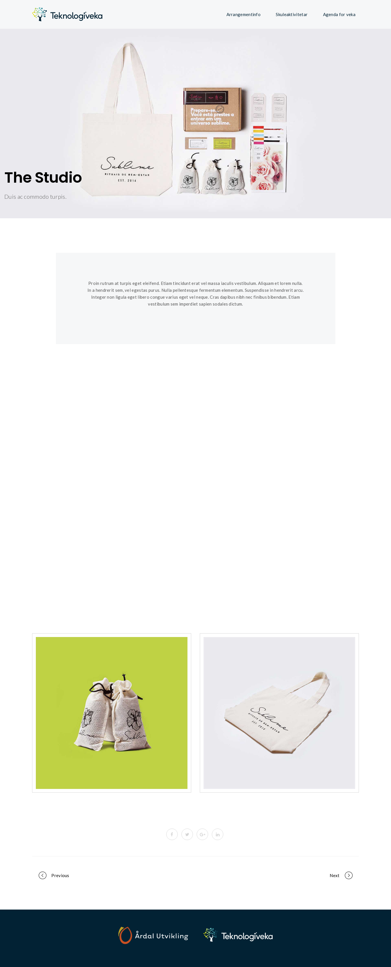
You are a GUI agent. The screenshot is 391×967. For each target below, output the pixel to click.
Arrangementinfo (243, 14)
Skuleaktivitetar (292, 14)
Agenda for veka (339, 14)
